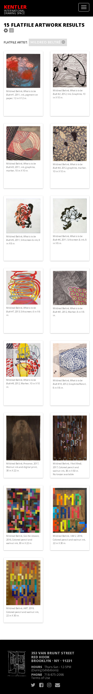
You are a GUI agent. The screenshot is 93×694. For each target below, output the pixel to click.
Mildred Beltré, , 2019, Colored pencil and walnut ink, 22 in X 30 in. (69, 539)
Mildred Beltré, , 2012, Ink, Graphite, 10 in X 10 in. (69, 94)
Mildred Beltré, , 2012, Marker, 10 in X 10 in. (23, 383)
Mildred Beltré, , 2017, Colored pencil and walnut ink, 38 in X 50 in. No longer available (67, 469)
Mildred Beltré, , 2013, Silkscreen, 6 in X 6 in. (23, 311)
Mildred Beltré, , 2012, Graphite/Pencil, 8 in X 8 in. (69, 384)
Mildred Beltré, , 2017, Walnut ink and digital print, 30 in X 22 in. (22, 467)
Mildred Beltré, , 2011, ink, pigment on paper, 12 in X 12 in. (22, 95)
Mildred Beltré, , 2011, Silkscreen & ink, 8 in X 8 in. (23, 240)
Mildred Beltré (48, 42)
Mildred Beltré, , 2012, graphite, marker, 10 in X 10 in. (69, 168)
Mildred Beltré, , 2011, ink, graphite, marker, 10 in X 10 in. (21, 167)
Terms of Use (40, 678)
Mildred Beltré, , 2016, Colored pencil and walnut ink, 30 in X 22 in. (22, 539)
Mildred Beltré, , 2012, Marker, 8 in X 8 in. (68, 312)
